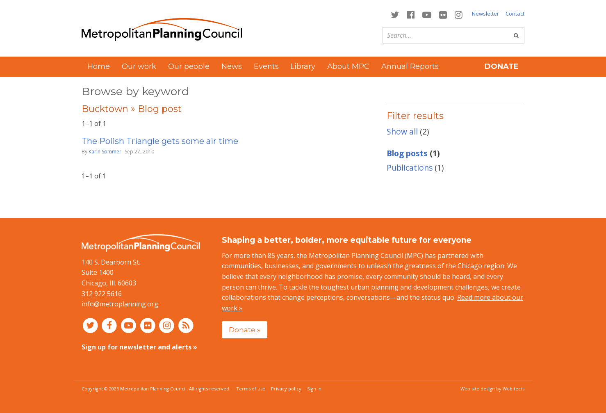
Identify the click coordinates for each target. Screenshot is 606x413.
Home (98, 66)
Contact (515, 13)
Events (266, 66)
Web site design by (492, 389)
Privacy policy (286, 389)
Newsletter (485, 13)
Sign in (314, 389)
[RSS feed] (186, 325)
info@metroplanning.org (120, 303)
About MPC (348, 66)
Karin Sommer (105, 151)
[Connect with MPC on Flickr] (443, 14)
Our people (189, 66)
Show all (402, 131)
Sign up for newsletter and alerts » (139, 346)
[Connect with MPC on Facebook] (410, 14)
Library (302, 66)
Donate (502, 66)
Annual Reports (410, 66)
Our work (139, 66)
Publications (410, 167)
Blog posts (407, 153)
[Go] (516, 35)
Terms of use (250, 389)
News (231, 66)
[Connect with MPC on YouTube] (426, 14)
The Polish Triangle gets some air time (160, 141)
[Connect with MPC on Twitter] (394, 14)
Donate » (244, 329)
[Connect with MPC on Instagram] (458, 14)
